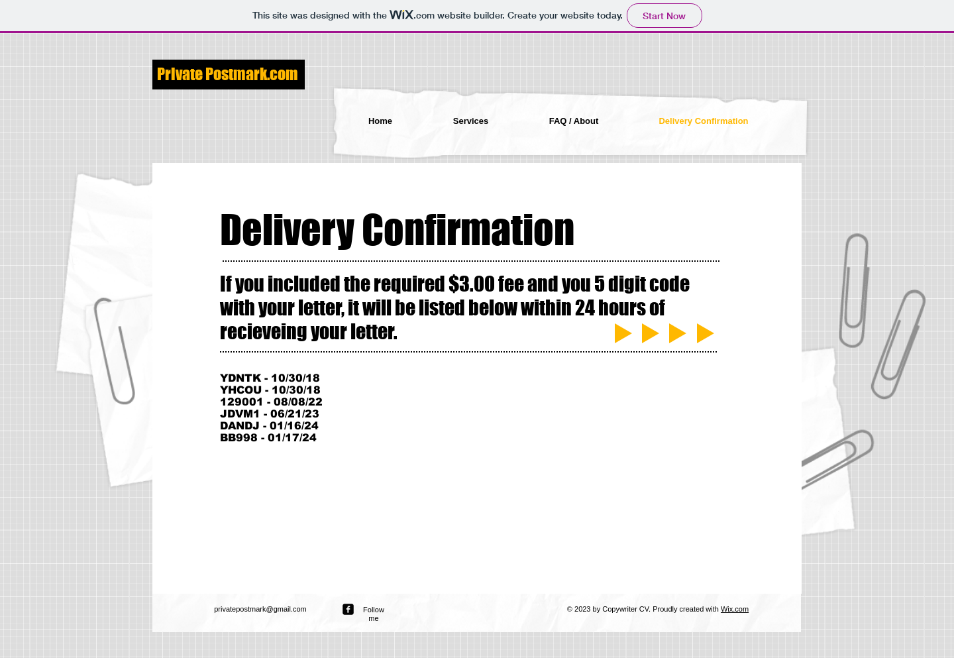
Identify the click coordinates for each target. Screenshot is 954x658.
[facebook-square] (348, 609)
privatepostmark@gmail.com (260, 609)
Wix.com (735, 609)
